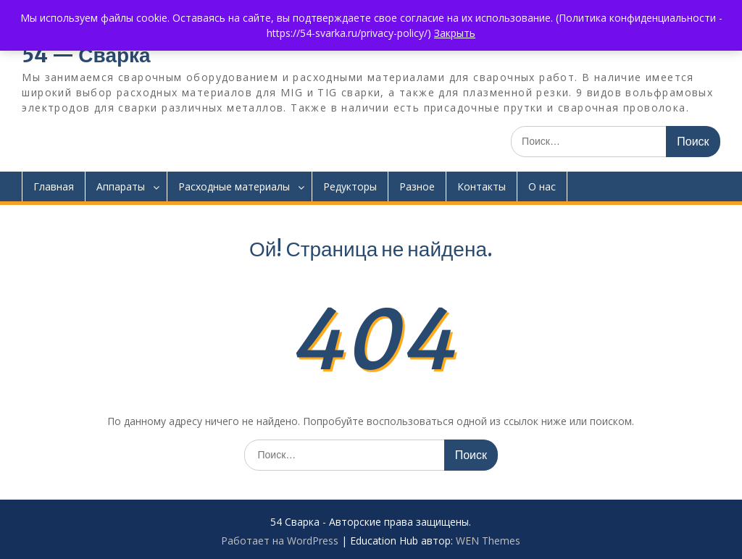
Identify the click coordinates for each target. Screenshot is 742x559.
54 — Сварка (86, 55)
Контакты (481, 186)
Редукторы (350, 186)
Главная (53, 186)
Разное (417, 186)
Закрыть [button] (454, 33)
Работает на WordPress (279, 540)
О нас (542, 186)
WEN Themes (488, 540)
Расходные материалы (234, 186)
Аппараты (120, 186)
